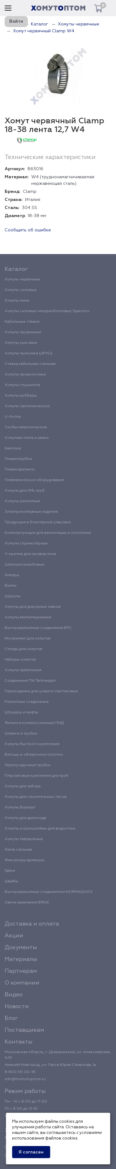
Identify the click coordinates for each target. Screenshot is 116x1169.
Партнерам (21, 971)
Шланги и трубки (21, 733)
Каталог (16, 269)
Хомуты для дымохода (25, 818)
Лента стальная (18, 850)
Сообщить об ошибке (28, 230)
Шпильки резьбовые (24, 564)
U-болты (13, 417)
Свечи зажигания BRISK (27, 902)
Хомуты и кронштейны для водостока (40, 828)
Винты (10, 586)
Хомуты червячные (22, 279)
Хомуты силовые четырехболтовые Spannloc (47, 311)
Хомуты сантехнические (27, 406)
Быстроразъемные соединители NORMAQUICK (49, 892)
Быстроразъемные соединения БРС (38, 628)
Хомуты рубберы (21, 396)
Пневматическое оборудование (34, 480)
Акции (14, 936)
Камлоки (13, 448)
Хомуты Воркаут (20, 807)
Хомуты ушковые (21, 343)
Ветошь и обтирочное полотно (34, 755)
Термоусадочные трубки (27, 765)
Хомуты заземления (23, 670)
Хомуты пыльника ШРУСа (28, 353)
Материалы (21, 959)
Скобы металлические (26, 427)
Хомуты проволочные (25, 374)
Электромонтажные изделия (31, 512)
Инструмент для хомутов (27, 638)
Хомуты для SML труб (25, 491)
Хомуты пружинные (23, 332)
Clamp (30, 191)
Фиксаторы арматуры (25, 860)
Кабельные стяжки (22, 322)
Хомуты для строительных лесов (36, 797)
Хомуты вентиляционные (28, 617)
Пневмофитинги (20, 469)
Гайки (10, 871)
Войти (16, 21)
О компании (22, 983)
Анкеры (12, 575)
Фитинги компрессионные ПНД (34, 723)
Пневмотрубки (18, 459)
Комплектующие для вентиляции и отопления (48, 533)
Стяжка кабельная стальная (30, 364)
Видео (14, 995)
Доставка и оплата (32, 924)
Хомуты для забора (23, 786)
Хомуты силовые (21, 290)
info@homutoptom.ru (25, 1079)
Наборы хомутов (20, 660)
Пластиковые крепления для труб (36, 776)
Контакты (18, 1042)
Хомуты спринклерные (26, 543)
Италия (32, 200)
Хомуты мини (17, 300)
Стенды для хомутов (23, 649)
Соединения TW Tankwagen (30, 681)
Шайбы (11, 881)
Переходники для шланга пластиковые (41, 691)
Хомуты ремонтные (22, 501)
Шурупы (12, 596)
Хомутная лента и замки (27, 438)
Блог (11, 1018)
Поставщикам (24, 1030)
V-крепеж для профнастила (30, 554)
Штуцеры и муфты (21, 712)
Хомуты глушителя (22, 385)
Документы (21, 947)
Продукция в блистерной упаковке (38, 522)
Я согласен (31, 1152)
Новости (17, 1006)
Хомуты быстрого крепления (32, 744)
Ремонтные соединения (27, 702)
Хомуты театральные (24, 839)
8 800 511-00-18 (20, 1072)
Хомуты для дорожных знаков (33, 607)
